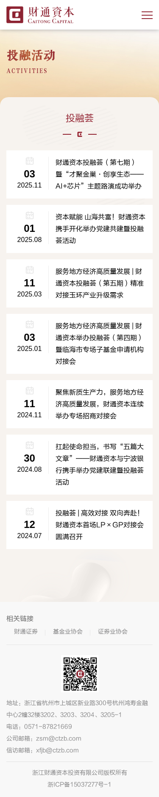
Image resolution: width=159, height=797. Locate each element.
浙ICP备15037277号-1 (79, 784)
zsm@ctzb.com (58, 738)
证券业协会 (113, 631)
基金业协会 (68, 631)
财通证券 (26, 631)
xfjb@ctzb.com (57, 750)
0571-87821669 (48, 726)
